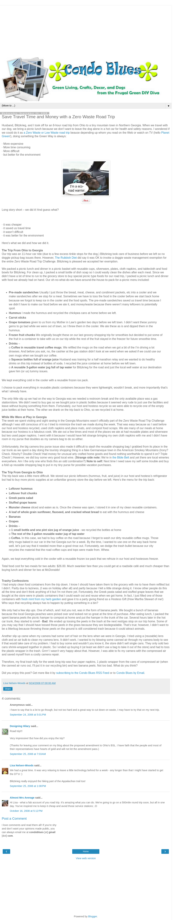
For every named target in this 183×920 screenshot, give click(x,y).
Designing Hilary (20, 726)
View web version (86, 858)
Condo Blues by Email (130, 672)
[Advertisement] (86, 30)
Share (8, 689)
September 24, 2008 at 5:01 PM (28, 714)
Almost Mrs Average (22, 797)
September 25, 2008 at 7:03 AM (28, 754)
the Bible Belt (121, 457)
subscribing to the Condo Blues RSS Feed (82, 672)
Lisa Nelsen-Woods (21, 765)
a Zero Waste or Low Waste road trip (47, 132)
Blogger (92, 916)
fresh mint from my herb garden (41, 599)
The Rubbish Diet (66, 257)
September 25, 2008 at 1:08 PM (28, 786)
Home (86, 851)
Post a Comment (14, 818)
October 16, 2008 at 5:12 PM (26, 810)
